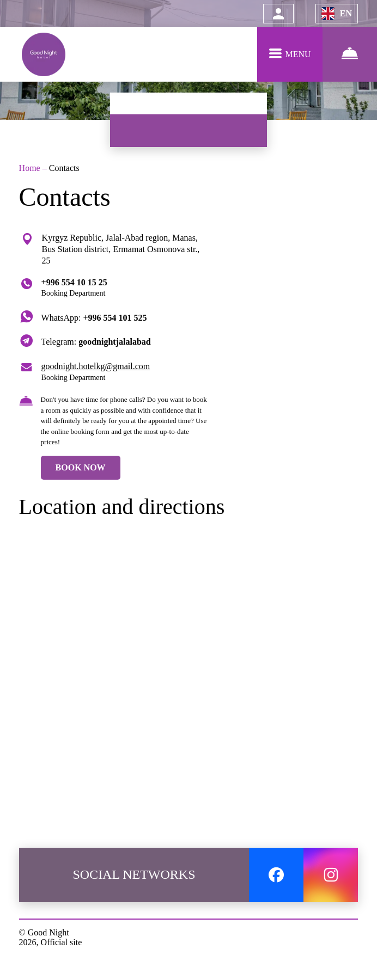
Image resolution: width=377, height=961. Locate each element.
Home (30, 168)
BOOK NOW (81, 467)
